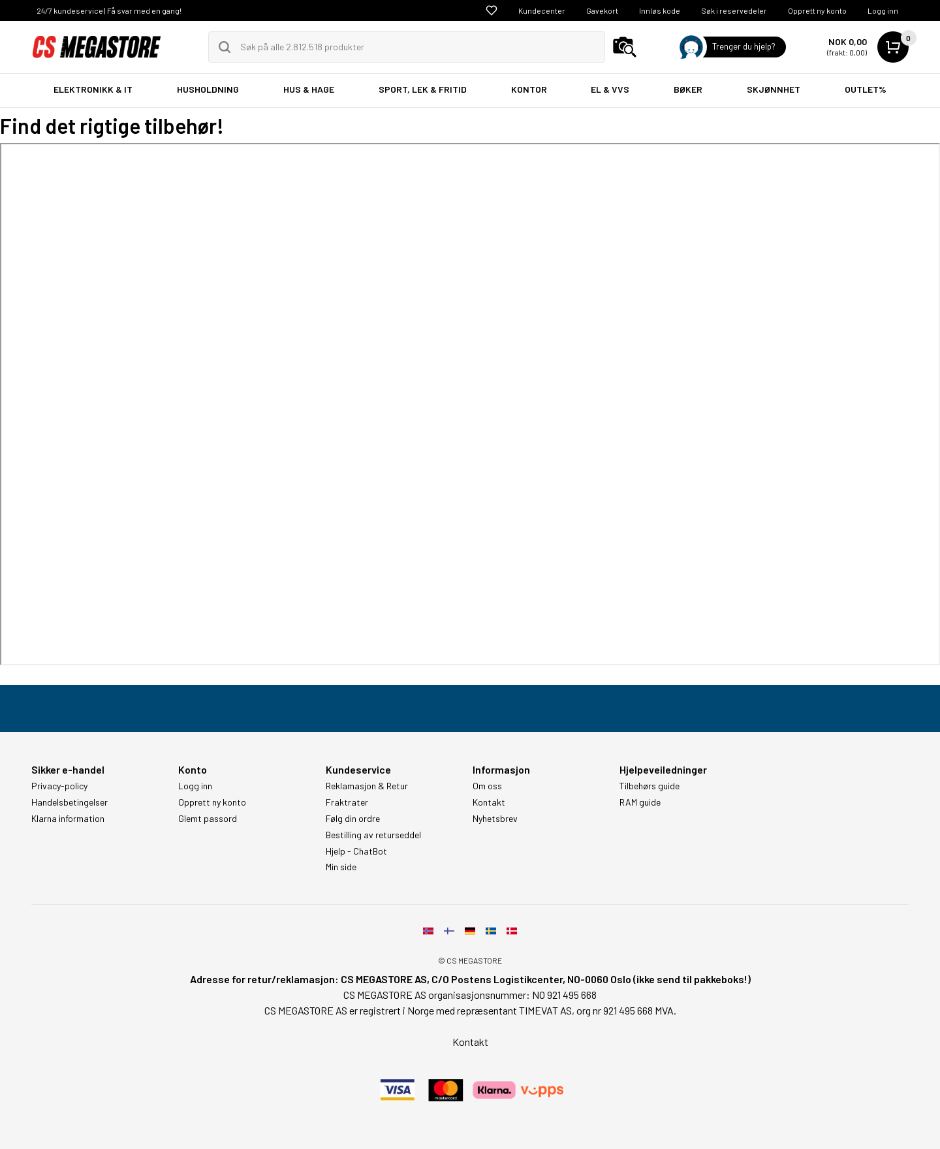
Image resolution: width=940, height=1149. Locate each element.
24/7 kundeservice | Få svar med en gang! (109, 10)
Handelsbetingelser (69, 802)
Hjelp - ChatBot (356, 851)
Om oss (487, 786)
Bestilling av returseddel (373, 835)
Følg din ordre (353, 818)
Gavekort (602, 10)
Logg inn (883, 10)
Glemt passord (207, 818)
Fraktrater (347, 802)
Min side (341, 867)
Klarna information (67, 818)
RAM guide (640, 802)
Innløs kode (659, 10)
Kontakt (489, 802)
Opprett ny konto (817, 10)
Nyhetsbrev (495, 818)
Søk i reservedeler (734, 10)
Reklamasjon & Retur (367, 786)
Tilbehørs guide (649, 786)
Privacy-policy (59, 786)
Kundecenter (541, 10)
